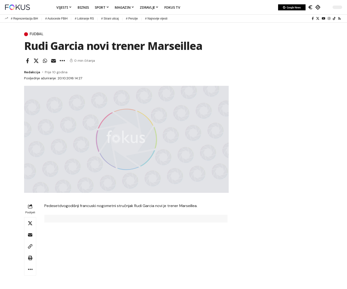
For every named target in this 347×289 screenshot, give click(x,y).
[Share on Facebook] (27, 61)
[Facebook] (313, 18)
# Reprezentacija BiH (24, 18)
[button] (326, 7)
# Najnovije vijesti (156, 18)
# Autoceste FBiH (56, 18)
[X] (317, 18)
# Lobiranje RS (84, 18)
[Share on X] (36, 61)
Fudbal (37, 34)
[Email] (53, 61)
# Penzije (132, 18)
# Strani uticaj (110, 18)
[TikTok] (334, 18)
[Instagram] (329, 18)
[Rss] (339, 18)
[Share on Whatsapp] (44, 61)
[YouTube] (323, 18)
